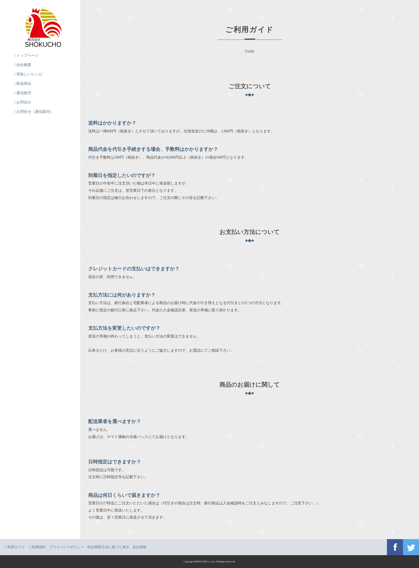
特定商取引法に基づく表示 (108, 547)
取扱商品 (22, 84)
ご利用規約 (37, 547)
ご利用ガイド (14, 547)
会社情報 (139, 547)
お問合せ (22, 102)
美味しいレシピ (28, 74)
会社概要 (22, 65)
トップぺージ (26, 55)
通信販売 (22, 93)
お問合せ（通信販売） (34, 112)
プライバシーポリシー (66, 547)
